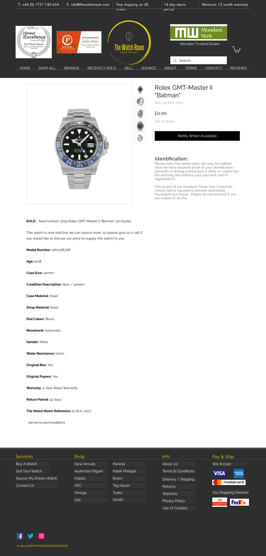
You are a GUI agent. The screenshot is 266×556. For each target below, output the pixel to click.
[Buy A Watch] (32, 464)
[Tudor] (129, 492)
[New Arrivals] (91, 464)
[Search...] (198, 60)
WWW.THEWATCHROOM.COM (47, 546)
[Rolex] (129, 478)
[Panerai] (129, 464)
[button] (236, 49)
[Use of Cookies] (179, 508)
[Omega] (91, 492)
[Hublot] (91, 478)
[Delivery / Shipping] (179, 479)
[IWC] (91, 485)
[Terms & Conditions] (179, 471)
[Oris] (91, 500)
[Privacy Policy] (179, 500)
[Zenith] (129, 499)
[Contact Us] (37, 485)
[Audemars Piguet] (91, 471)
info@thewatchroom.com (90, 4)
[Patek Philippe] (129, 471)
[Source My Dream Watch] (37, 478)
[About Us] (179, 464)
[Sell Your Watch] (32, 471)
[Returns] (179, 486)
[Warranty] (179, 493)
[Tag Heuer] (129, 485)
